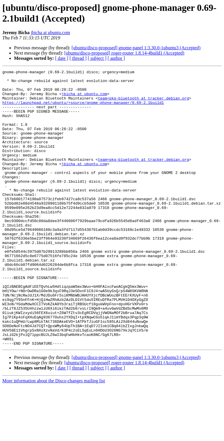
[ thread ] (78, 58)
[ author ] (116, 58)
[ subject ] (97, 58)
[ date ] (61, 58)
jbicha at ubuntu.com (50, 32)
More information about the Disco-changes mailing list (53, 435)
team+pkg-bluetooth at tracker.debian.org (143, 104)
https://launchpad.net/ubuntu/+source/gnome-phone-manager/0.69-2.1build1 (83, 109)
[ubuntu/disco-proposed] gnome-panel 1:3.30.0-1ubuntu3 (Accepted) (135, 47)
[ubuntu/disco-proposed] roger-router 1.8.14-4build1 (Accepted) (124, 52)
